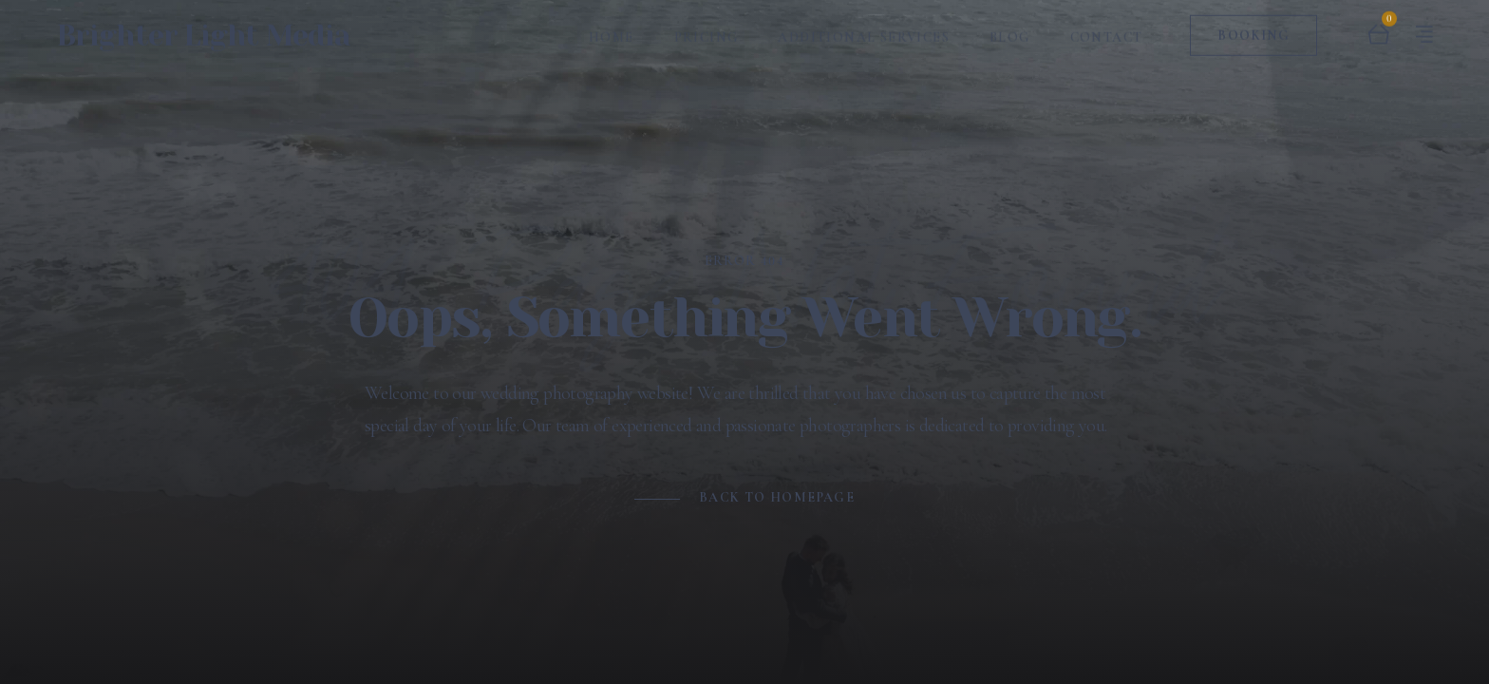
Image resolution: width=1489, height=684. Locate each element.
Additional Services (864, 29)
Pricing (706, 29)
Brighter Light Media (203, 27)
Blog (1010, 29)
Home (611, 29)
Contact (1106, 29)
